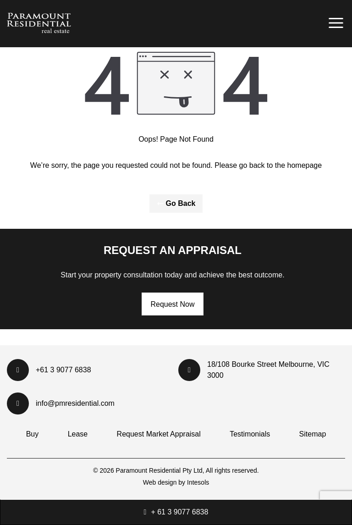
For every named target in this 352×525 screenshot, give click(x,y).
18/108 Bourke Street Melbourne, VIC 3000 (254, 370)
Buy (32, 434)
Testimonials (250, 434)
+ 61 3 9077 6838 (179, 512)
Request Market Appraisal (159, 434)
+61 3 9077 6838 (49, 370)
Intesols (198, 482)
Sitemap (312, 434)
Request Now (172, 304)
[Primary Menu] (336, 23)
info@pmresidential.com (61, 403)
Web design (160, 482)
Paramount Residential (149, 470)
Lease (78, 434)
